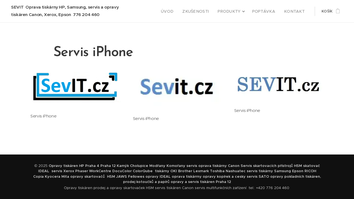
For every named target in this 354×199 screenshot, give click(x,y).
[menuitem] (178, 11)
